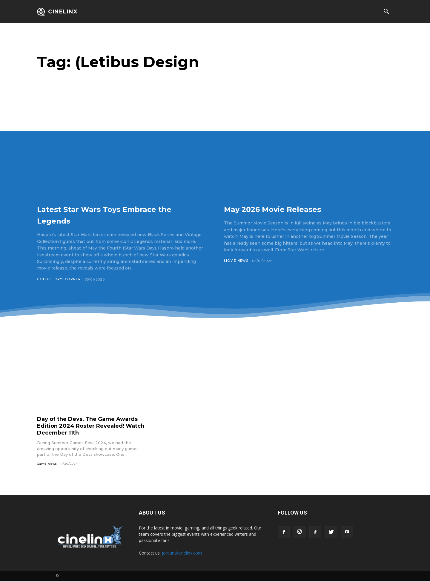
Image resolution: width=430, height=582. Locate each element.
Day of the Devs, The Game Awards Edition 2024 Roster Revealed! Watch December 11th (88, 425)
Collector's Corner (58, 279)
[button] (386, 12)
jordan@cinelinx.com (182, 553)
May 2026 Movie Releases (291, 208)
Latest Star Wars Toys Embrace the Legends (119, 214)
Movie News (236, 261)
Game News (47, 464)
